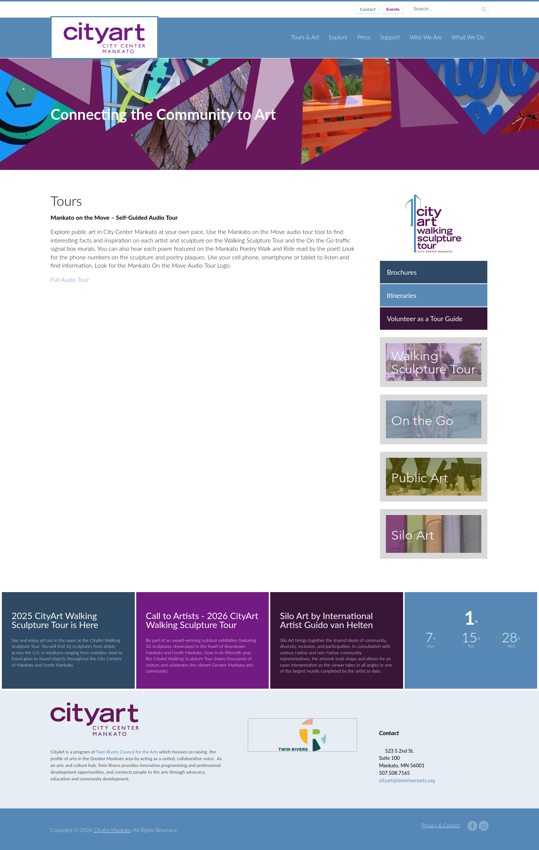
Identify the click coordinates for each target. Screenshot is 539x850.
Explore (340, 36)
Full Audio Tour (70, 277)
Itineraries (401, 293)
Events (393, 9)
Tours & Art (307, 36)
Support (391, 36)
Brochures (402, 270)
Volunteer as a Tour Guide (424, 317)
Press (365, 36)
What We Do (468, 36)
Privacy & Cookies (441, 823)
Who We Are (426, 36)
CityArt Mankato (112, 828)
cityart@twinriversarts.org (407, 779)
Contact (367, 9)
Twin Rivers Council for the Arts (127, 750)
